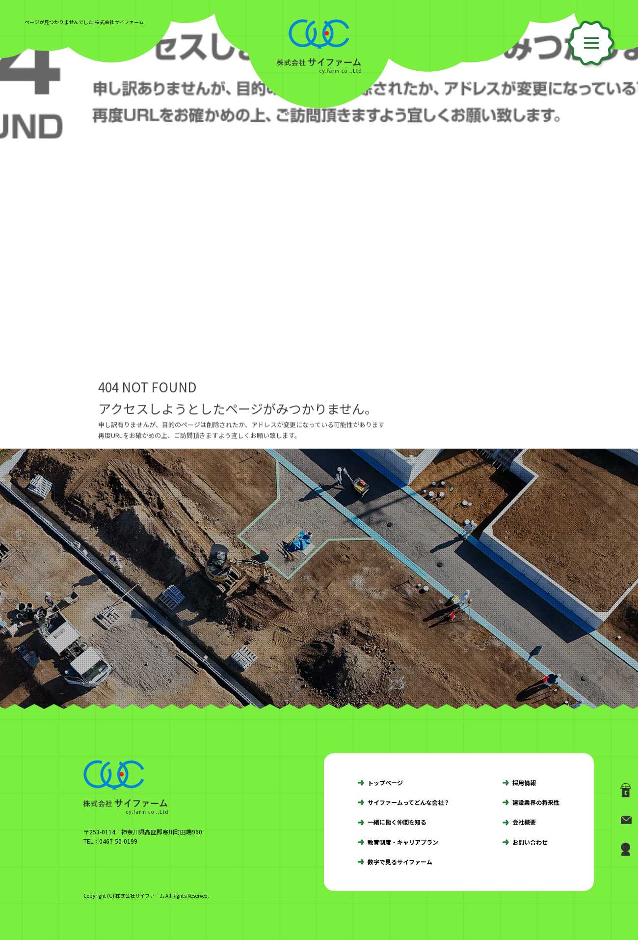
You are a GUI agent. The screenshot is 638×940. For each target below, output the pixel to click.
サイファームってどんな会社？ (409, 802)
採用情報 (524, 782)
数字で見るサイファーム (400, 861)
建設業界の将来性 (535, 802)
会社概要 (524, 822)
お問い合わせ (530, 842)
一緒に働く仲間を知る (397, 822)
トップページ (385, 782)
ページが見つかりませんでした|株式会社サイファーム (84, 22)
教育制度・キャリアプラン (403, 842)
